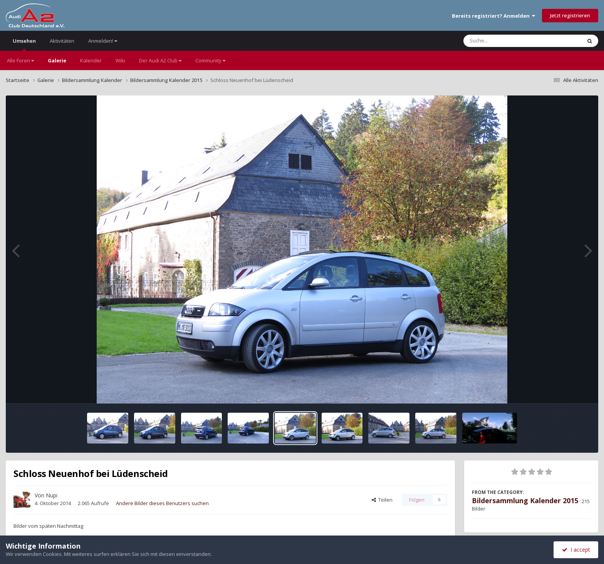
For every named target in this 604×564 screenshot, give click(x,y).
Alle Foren (20, 60)
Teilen (382, 499)
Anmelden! (102, 40)
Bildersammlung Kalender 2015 (525, 500)
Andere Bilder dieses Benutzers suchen (162, 503)
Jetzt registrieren (570, 15)
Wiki (120, 60)
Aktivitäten (62, 40)
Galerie (57, 60)
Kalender (91, 60)
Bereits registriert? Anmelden (493, 15)
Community (210, 60)
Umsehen (24, 44)
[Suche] (506, 41)
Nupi (51, 495)
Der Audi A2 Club (160, 60)
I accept (576, 549)
